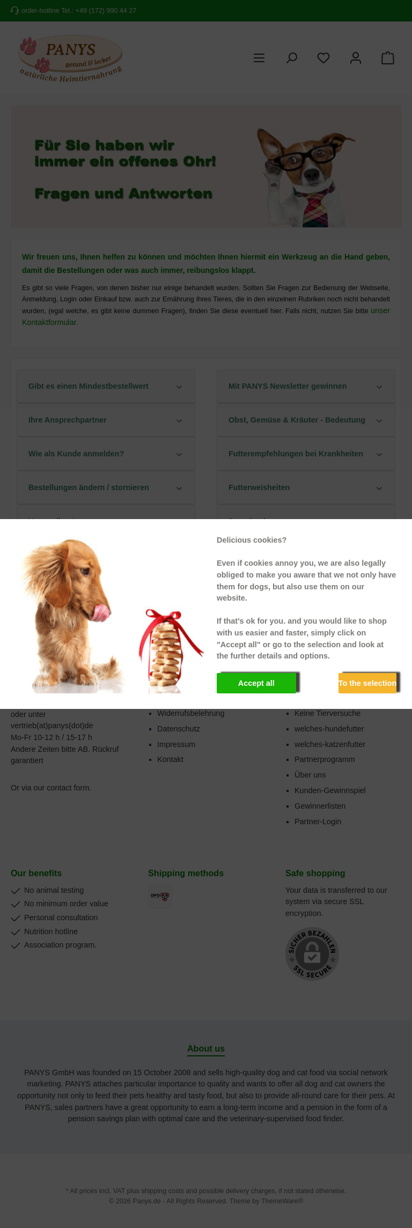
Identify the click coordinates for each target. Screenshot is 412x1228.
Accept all (256, 683)
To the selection (367, 683)
